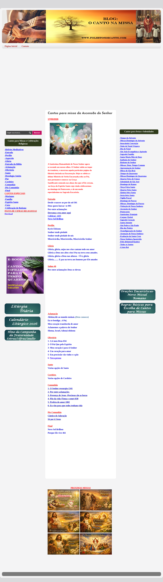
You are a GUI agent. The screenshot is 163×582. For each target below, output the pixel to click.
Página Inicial (11, 46)
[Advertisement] (81, 71)
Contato (25, 46)
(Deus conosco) (68, 317)
